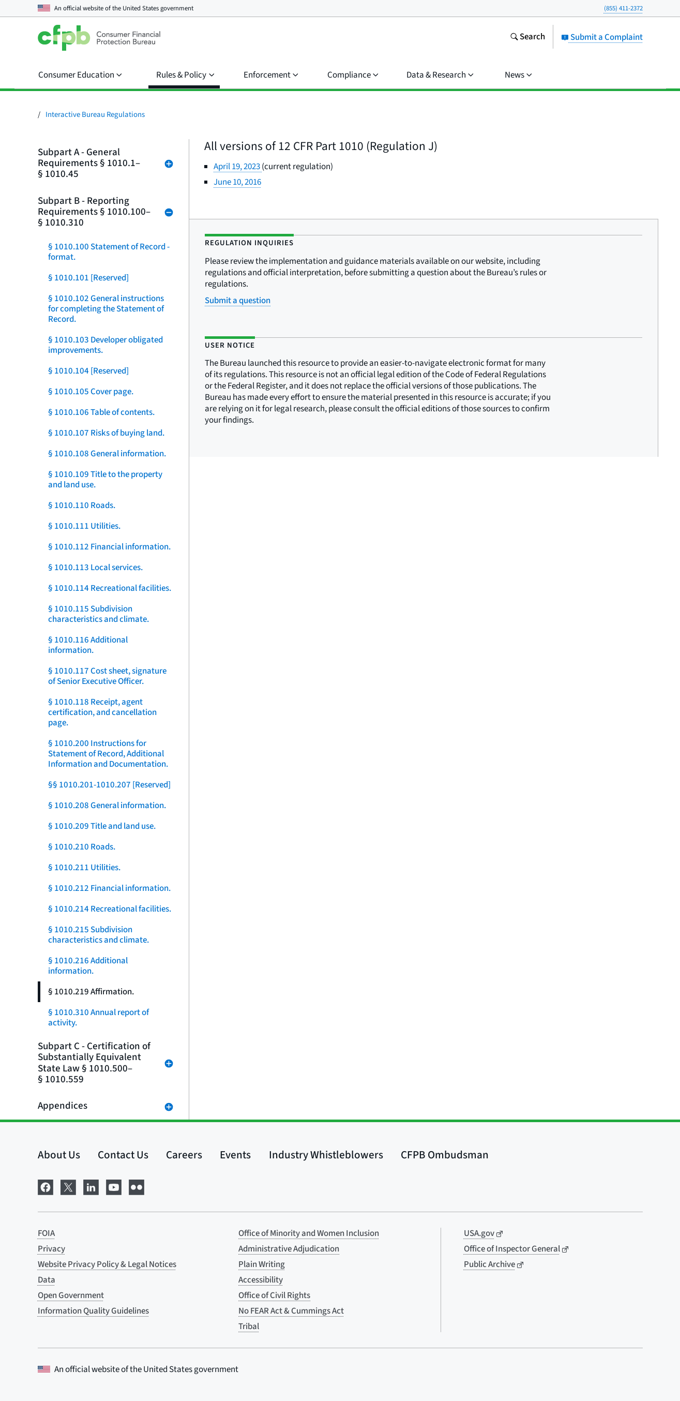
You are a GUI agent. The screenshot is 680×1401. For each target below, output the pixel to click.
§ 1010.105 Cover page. (90, 391)
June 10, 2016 (237, 182)
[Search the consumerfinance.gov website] (527, 38)
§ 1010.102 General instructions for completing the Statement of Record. (106, 308)
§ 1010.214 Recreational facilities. (109, 909)
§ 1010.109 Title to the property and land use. (105, 479)
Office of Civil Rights (274, 1295)
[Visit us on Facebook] (45, 1186)
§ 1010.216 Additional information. (88, 966)
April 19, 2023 (238, 166)
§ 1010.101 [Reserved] (88, 278)
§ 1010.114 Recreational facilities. (109, 588)
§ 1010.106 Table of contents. (101, 412)
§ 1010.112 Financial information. (109, 547)
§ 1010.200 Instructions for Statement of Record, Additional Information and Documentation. (108, 753)
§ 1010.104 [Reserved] (88, 371)
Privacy (51, 1249)
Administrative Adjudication (288, 1249)
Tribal (248, 1326)
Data (46, 1280)
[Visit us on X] (68, 1186)
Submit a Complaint (602, 37)
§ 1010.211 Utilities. (84, 867)
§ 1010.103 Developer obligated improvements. (105, 345)
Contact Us (123, 1154)
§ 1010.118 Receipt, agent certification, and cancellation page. (102, 712)
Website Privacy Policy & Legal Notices (107, 1264)
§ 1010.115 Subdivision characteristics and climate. (98, 614)
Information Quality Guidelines (93, 1311)
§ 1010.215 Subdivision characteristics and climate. (98, 934)
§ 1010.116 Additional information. (88, 645)
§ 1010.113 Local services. (95, 567)
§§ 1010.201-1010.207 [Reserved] (109, 785)
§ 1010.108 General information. (107, 454)
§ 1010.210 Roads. (81, 847)
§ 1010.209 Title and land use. (102, 826)
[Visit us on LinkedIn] (91, 1186)
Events (235, 1154)
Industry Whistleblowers (326, 1154)
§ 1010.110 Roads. (81, 505)
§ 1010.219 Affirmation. (91, 992)
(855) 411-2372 (623, 8)
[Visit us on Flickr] (136, 1186)
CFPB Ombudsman (445, 1154)
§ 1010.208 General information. (107, 805)
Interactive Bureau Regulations (95, 115)
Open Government (71, 1295)
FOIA (46, 1233)
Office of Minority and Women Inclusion (308, 1233)
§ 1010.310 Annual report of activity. (98, 1017)
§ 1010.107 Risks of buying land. (106, 433)
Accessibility (260, 1280)
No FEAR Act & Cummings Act (291, 1311)
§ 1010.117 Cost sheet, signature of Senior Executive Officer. (107, 676)
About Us (59, 1154)
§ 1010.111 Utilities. (84, 526)
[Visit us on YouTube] (114, 1186)
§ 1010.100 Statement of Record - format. (109, 252)
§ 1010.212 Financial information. (109, 888)
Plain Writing (261, 1264)
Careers (184, 1154)
